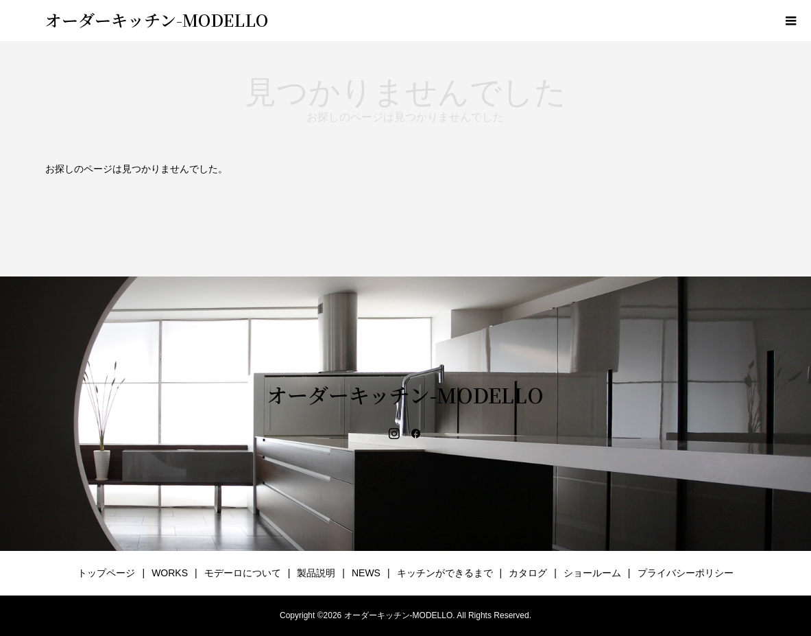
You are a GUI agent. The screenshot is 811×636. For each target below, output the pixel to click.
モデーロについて (242, 572)
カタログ (528, 572)
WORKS (170, 572)
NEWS (366, 572)
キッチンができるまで (445, 572)
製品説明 (316, 572)
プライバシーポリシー (686, 572)
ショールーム (592, 572)
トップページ (106, 572)
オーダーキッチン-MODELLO (156, 20)
